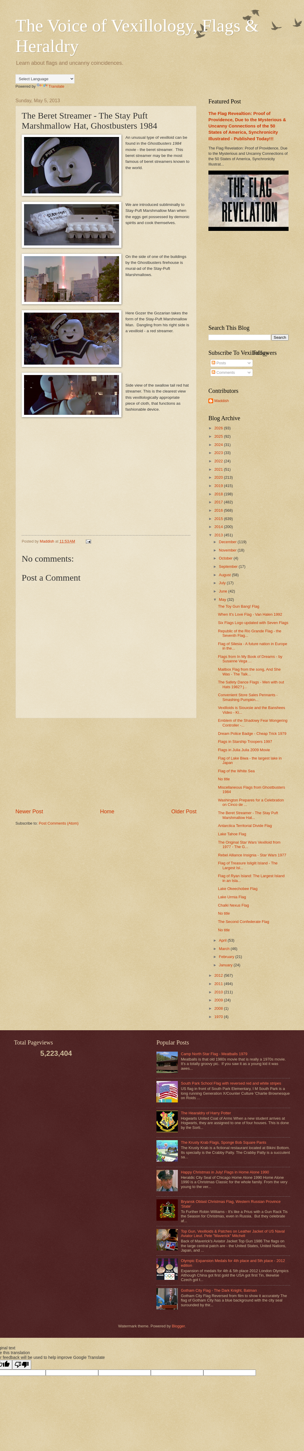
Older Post (184, 811)
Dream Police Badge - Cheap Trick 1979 (252, 733)
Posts (219, 363)
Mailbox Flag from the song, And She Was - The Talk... (249, 671)
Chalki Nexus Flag (233, 905)
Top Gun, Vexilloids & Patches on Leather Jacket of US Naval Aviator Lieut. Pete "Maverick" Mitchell (233, 1233)
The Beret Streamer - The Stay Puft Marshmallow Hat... (248, 815)
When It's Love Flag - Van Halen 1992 (250, 614)
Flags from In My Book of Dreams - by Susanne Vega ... (250, 658)
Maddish (221, 400)
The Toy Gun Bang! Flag (238, 606)
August (225, 575)
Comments (223, 372)
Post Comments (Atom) (59, 823)
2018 (219, 494)
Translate (50, 86)
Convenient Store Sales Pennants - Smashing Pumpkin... (248, 697)
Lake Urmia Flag (232, 897)
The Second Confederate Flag (243, 921)
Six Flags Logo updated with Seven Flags (253, 622)
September (229, 566)
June (223, 591)
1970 (219, 1016)
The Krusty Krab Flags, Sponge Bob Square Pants (223, 1142)
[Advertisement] (106, 763)
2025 (219, 436)
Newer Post (29, 811)
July (223, 583)
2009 (219, 1000)
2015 (219, 518)
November (228, 550)
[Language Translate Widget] (45, 79)
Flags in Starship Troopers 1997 (245, 741)
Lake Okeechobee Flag (237, 888)
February (227, 956)
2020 (219, 477)
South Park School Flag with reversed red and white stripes (231, 1083)
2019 (219, 485)
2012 (219, 975)
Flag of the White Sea (236, 771)
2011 (219, 983)
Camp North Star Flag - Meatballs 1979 (214, 1054)
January (226, 965)
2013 (219, 535)
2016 (219, 510)
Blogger (178, 1326)
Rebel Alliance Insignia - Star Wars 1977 (252, 855)
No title (224, 779)
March (224, 948)
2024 (219, 444)
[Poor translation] (21, 1365)
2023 (219, 452)
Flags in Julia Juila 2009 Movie (244, 750)
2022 (219, 461)
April (223, 940)
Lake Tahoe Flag (232, 834)
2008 (219, 1008)
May (223, 599)
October (226, 558)
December (228, 542)
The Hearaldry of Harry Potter (206, 1113)
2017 (219, 502)
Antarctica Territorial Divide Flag (245, 825)
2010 (219, 992)
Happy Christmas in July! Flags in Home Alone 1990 (225, 1172)
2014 (219, 526)
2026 (219, 428)
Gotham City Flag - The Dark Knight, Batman (219, 1290)
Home (107, 811)
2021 (219, 469)
